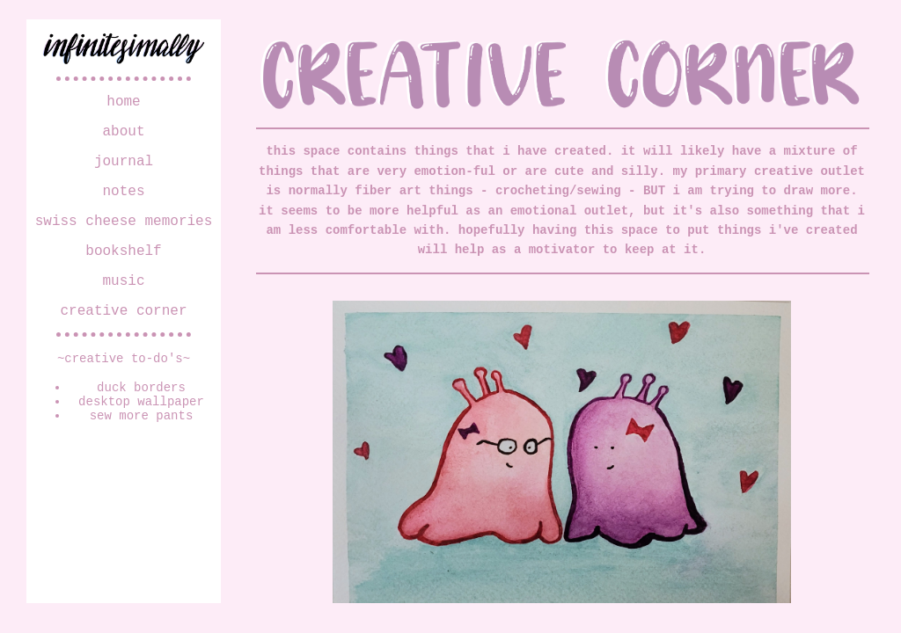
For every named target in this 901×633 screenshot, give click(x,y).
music (123, 304)
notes (123, 204)
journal (123, 170)
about (123, 137)
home (123, 103)
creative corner (123, 337)
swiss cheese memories (124, 237)
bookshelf (123, 270)
